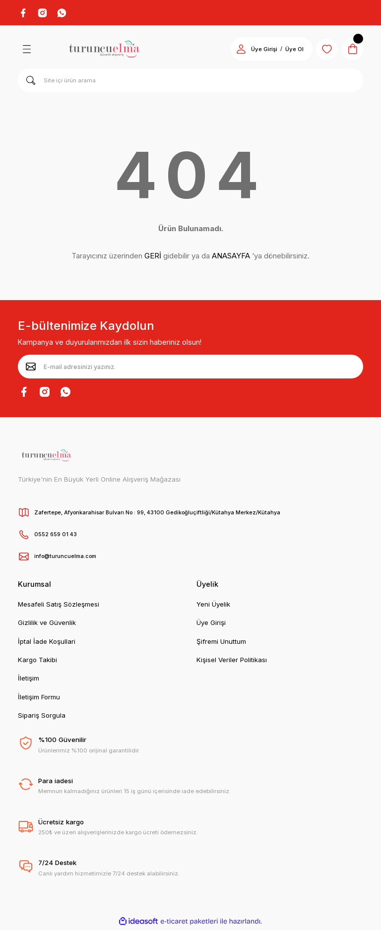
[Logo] (104, 50)
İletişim (28, 679)
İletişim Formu (39, 698)
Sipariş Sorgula (41, 717)
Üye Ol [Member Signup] (288, 50)
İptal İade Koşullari (46, 643)
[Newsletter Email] (190, 368)
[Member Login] (235, 51)
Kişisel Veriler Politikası (231, 661)
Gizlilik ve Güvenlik (47, 624)
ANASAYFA (231, 257)
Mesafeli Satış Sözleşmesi (58, 606)
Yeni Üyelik (213, 606)
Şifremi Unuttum (221, 643)
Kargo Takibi (37, 661)
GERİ (152, 257)
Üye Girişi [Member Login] (258, 50)
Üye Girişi (211, 624)
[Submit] (31, 368)
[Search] (190, 82)
